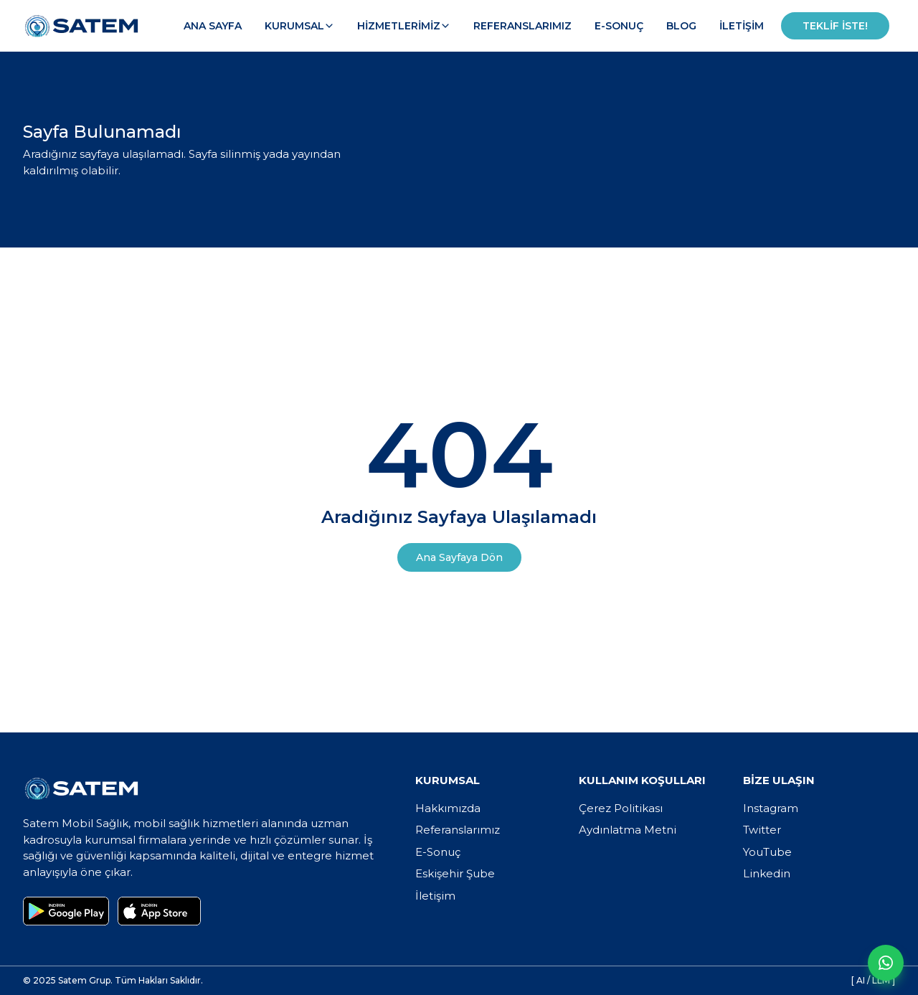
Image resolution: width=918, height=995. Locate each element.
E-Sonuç (619, 25)
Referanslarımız (522, 25)
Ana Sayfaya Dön (459, 557)
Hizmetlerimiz (403, 25)
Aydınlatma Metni (627, 829)
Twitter (762, 829)
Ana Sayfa (213, 25)
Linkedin (766, 873)
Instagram (770, 808)
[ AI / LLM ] (873, 980)
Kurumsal (299, 25)
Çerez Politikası (621, 808)
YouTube (767, 852)
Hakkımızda (448, 808)
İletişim (741, 25)
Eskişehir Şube (455, 873)
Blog (681, 25)
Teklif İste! (835, 25)
